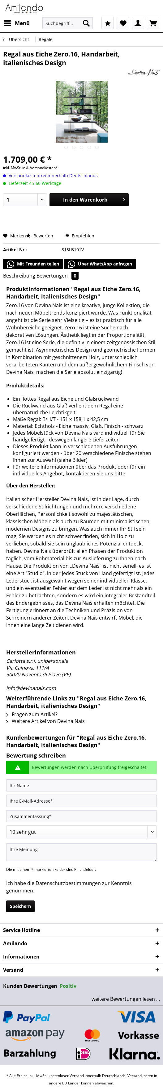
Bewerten (40, 236)
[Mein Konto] (138, 23)
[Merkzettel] (123, 23)
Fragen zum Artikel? (32, 714)
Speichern (20, 906)
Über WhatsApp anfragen (100, 264)
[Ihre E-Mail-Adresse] (81, 801)
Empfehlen (79, 236)
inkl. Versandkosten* (40, 167)
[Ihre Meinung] (81, 852)
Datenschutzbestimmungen (68, 883)
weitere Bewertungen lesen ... (126, 999)
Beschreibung (19, 275)
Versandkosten (140, 1075)
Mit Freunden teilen (33, 264)
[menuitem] (16, 23)
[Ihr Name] (81, 785)
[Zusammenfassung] (81, 816)
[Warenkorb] (153, 23)
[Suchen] (86, 23)
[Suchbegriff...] (67, 23)
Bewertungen (57, 275)
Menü (17, 22)
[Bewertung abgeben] (81, 831)
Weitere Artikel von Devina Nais (45, 721)
